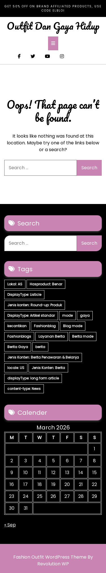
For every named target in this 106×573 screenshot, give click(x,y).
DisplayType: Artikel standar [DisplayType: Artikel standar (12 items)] (31, 315)
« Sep (10, 525)
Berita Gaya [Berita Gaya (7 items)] (17, 346)
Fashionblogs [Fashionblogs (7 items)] (19, 336)
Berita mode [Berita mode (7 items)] (82, 336)
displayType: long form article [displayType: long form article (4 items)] (33, 378)
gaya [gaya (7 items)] (85, 315)
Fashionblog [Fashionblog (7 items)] (45, 326)
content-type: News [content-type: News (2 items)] (24, 388)
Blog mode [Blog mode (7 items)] (72, 326)
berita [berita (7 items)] (40, 346)
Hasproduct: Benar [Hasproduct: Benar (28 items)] (46, 284)
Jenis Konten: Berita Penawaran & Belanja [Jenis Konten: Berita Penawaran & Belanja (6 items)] (43, 357)
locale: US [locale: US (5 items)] (15, 367)
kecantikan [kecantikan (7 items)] (17, 326)
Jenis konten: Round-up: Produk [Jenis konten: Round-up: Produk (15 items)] (34, 305)
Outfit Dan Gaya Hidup (53, 26)
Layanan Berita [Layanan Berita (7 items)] (51, 336)
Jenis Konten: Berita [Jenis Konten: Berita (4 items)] (48, 367)
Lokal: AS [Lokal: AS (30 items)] (14, 284)
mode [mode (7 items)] (67, 315)
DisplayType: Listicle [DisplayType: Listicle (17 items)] (24, 294)
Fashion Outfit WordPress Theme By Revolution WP (53, 560)
